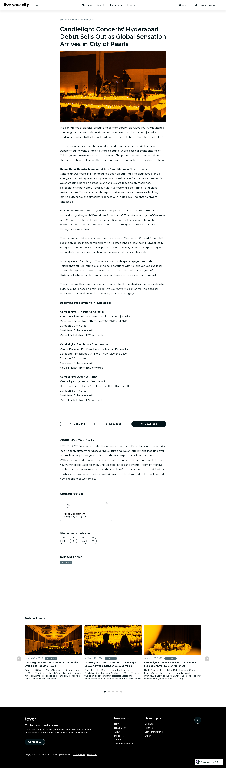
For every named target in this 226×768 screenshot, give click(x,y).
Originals (66, 562)
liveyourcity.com (210, 5)
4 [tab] (117, 693)
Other (148, 736)
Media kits (116, 5)
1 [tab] (105, 693)
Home (117, 724)
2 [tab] (109, 693)
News (85, 5)
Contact (131, 5)
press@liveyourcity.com (75, 516)
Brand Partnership (154, 731)
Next (207, 660)
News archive (121, 728)
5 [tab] (121, 693)
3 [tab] (113, 693)
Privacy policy (79, 755)
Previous (19, 660)
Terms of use (92, 755)
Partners (149, 728)
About (100, 5)
